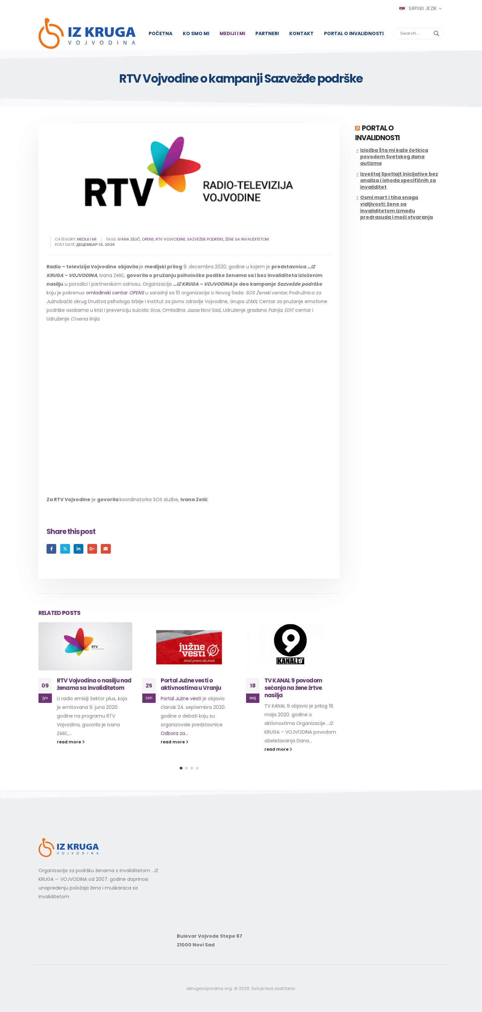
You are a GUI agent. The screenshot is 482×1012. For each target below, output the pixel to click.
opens (148, 239)
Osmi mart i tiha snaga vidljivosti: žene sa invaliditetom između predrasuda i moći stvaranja (396, 207)
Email (105, 549)
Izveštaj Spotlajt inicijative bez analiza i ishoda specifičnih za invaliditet (399, 180)
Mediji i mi (232, 33)
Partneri (267, 33)
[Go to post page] (85, 646)
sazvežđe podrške (205, 239)
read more (71, 742)
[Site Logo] (87, 33)
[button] (181, 768)
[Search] (436, 33)
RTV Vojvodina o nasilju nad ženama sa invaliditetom (94, 684)
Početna (160, 33)
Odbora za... (174, 733)
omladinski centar (115, 292)
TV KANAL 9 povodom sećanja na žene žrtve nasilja (293, 687)
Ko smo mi (196, 33)
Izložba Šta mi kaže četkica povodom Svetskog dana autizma (394, 157)
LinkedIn (78, 549)
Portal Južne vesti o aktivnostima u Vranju (191, 684)
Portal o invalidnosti (354, 33)
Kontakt (301, 33)
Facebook (51, 549)
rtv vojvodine (170, 239)
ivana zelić (128, 239)
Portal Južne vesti (181, 698)
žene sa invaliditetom (247, 239)
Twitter (65, 549)
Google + (92, 549)
